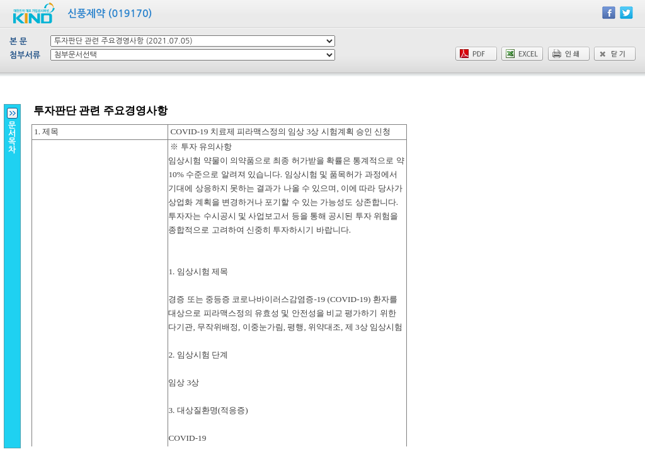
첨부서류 (24, 55)
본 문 (18, 41)
